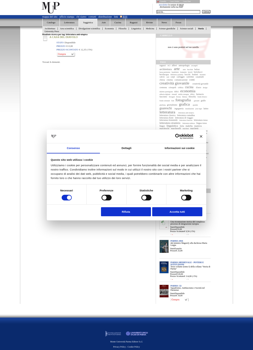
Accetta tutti (177, 211)
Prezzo (173, 229)
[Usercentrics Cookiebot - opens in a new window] (177, 136)
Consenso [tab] (73, 148)
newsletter (163, 5)
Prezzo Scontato (177, 231)
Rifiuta (126, 211)
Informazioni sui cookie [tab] (180, 148)
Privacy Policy (119, 347)
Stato (172, 227)
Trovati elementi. (51, 62)
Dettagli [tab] (126, 148)
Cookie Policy (134, 347)
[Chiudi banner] (201, 136)
